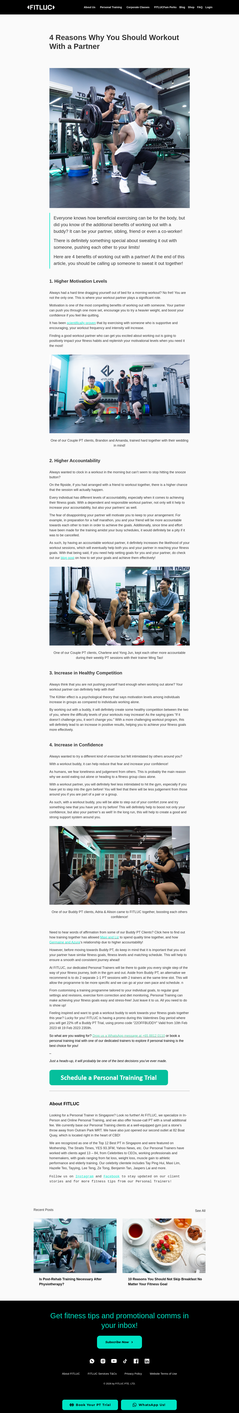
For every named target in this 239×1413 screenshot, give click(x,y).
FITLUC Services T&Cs (102, 1374)
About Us (90, 7)
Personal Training (112, 7)
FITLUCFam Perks (165, 7)
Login (208, 7)
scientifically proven (81, 323)
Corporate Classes (139, 7)
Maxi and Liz (109, 937)
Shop (191, 7)
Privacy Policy (133, 1374)
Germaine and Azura (64, 942)
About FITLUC (70, 1374)
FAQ (200, 7)
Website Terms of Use (164, 1374)
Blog (182, 7)
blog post (67, 558)
